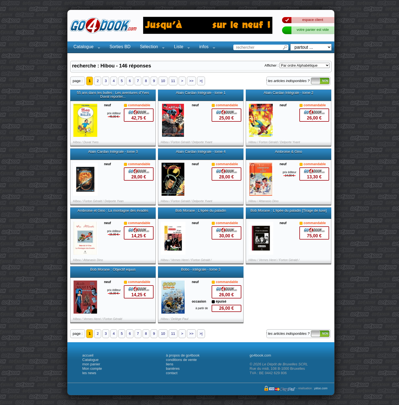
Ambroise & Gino (288, 152)
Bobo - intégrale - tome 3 (200, 269)
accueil (87, 355)
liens (169, 364)
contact (171, 373)
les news (89, 373)
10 (163, 81)
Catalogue (85, 47)
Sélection (150, 47)
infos (205, 47)
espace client (312, 20)
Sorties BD (120, 46)
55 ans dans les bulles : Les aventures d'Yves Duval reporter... (113, 95)
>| (201, 81)
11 (173, 81)
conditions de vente (181, 360)
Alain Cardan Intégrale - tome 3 (113, 152)
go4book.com (260, 355)
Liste (180, 47)
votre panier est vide (313, 30)
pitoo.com (320, 388)
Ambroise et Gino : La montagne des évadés (113, 211)
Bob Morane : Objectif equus (113, 269)
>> (191, 81)
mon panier (91, 364)
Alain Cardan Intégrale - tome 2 (288, 93)
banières (173, 368)
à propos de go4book (182, 355)
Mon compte (92, 368)
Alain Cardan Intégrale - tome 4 (201, 152)
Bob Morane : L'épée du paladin (201, 211)
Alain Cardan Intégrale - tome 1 (201, 93)
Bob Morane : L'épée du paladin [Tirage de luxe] (288, 211)
